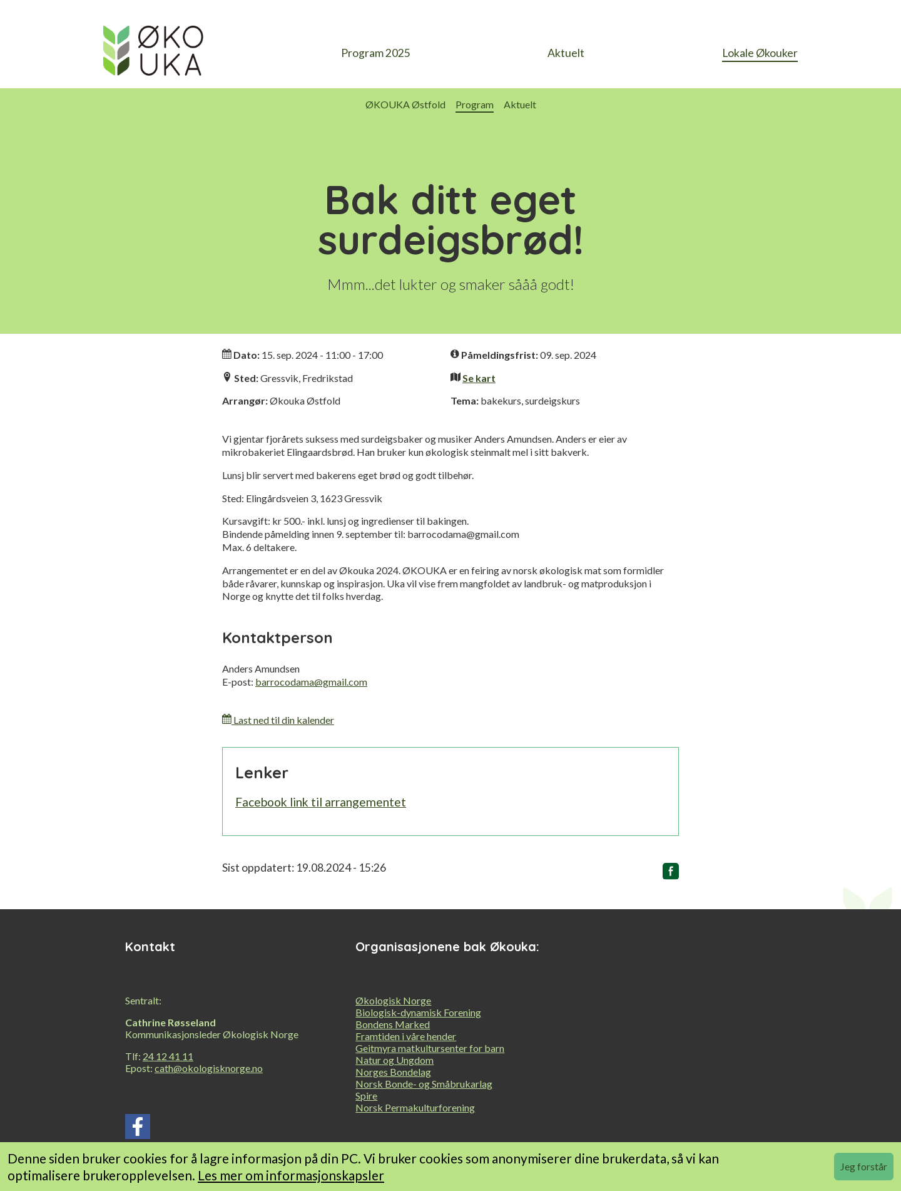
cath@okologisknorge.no (209, 1068)
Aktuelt (565, 52)
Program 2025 (375, 52)
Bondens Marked (392, 1024)
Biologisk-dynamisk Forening (418, 1012)
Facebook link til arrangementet (320, 802)
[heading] (153, 54)
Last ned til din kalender (278, 720)
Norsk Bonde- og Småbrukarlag (423, 1084)
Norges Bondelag (393, 1072)
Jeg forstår (863, 1166)
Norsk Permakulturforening (415, 1107)
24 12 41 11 (168, 1056)
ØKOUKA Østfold (405, 104)
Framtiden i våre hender (405, 1036)
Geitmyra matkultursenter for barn (429, 1048)
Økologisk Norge (393, 1000)
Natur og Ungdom (394, 1060)
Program (475, 104)
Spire (366, 1095)
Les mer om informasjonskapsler (291, 1175)
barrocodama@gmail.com (311, 682)
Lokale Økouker (760, 52)
